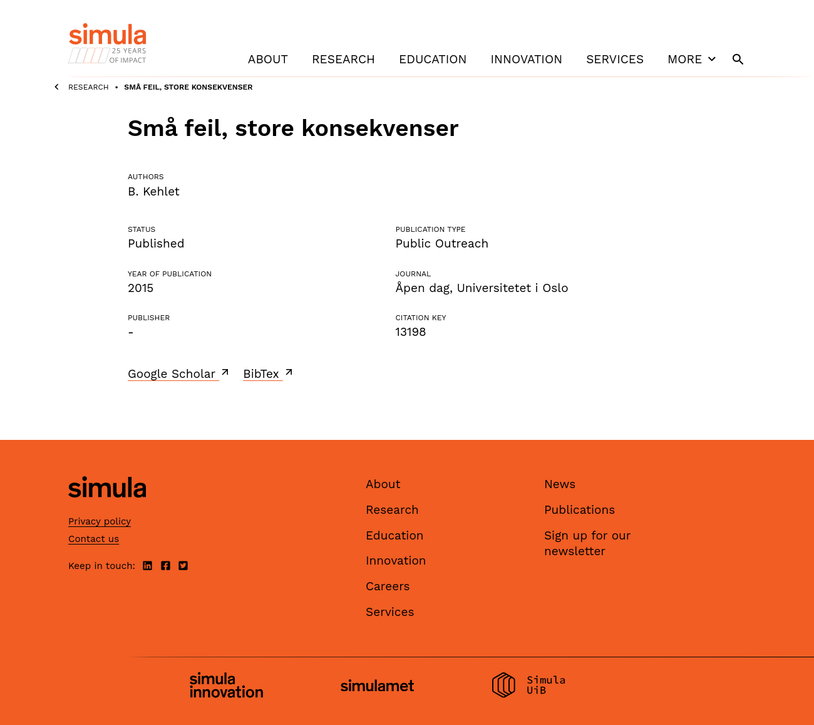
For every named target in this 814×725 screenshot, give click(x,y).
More (693, 58)
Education (432, 59)
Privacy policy (99, 521)
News (559, 484)
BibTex (269, 373)
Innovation (526, 59)
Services (615, 59)
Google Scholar (179, 373)
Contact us (93, 539)
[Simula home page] (107, 508)
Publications (579, 510)
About (268, 59)
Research (343, 59)
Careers (388, 586)
